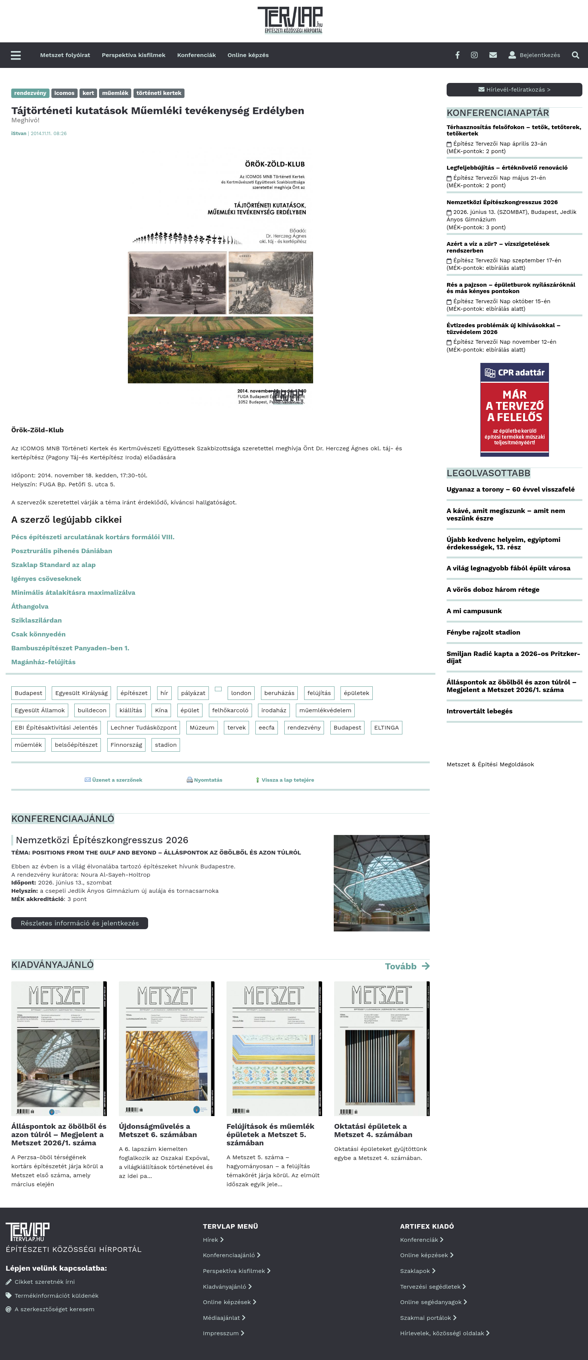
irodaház (273, 710)
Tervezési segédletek (433, 1286)
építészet (133, 693)
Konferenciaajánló (232, 1255)
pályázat (193, 693)
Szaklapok (418, 1270)
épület (190, 710)
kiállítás (130, 710)
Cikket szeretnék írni (40, 1281)
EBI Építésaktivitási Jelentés (56, 727)
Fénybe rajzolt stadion (483, 632)
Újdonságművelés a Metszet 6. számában (158, 1130)
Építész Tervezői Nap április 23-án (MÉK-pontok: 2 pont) (497, 147)
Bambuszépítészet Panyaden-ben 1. (70, 648)
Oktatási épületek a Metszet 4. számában (373, 1130)
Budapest (28, 693)
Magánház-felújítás (43, 662)
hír (164, 693)
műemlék (28, 744)
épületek (356, 693)
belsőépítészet (76, 744)
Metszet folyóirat (65, 55)
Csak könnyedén (38, 634)
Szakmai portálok (428, 1317)
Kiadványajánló (227, 1286)
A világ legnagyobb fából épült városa (508, 568)
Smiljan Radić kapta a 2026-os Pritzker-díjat (513, 657)
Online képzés (248, 55)
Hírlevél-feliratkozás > (514, 89)
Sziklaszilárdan (36, 620)
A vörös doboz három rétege (493, 589)
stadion (166, 744)
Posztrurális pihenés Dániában (61, 551)
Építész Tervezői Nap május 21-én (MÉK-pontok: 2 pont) (496, 182)
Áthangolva (29, 606)
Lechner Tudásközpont (144, 727)
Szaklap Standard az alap (53, 565)
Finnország (126, 744)
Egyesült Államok (40, 710)
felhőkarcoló (230, 710)
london (241, 693)
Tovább (402, 966)
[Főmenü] (16, 56)
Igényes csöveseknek (46, 578)
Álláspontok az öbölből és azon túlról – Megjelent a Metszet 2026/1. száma (58, 1134)
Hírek (213, 1239)
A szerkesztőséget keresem (50, 1309)
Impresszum (223, 1333)
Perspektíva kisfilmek (134, 55)
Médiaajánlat (224, 1317)
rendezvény (304, 727)
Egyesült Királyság (81, 693)
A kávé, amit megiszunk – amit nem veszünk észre (506, 514)
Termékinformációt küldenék (52, 1295)
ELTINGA (386, 727)
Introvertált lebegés (480, 711)
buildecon (92, 710)
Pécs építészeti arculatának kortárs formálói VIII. (92, 537)
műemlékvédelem (325, 710)
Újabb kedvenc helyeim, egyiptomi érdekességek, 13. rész (503, 543)
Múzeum (202, 727)
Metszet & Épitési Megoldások (490, 764)
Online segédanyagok (433, 1302)
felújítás (319, 693)
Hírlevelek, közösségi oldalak (445, 1333)
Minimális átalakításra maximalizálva (73, 592)
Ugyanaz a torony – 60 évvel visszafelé (511, 489)
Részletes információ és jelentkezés (80, 923)
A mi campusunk (474, 611)
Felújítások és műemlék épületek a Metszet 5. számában (270, 1134)
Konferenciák (196, 55)
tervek (236, 727)
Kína (161, 710)
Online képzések (229, 1302)
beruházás (279, 693)
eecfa (266, 727)
